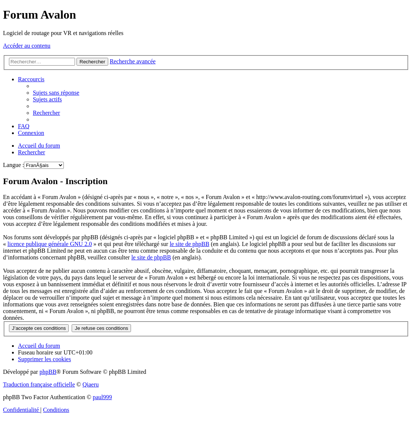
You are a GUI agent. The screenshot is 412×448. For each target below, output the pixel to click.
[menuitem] (56, 92)
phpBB (48, 372)
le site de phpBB (189, 244)
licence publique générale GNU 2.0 (49, 244)
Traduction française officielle (39, 384)
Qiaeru (90, 384)
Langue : (13, 165)
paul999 (102, 397)
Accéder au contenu (26, 45)
